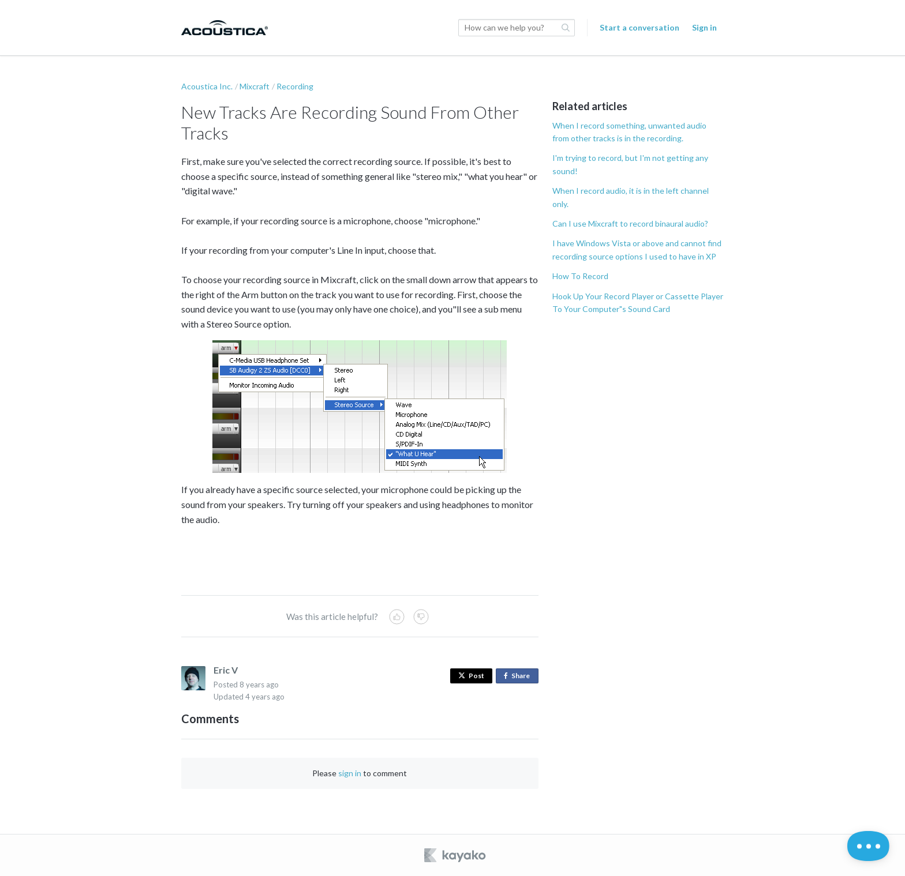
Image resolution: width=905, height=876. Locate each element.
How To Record (580, 276)
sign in (349, 773)
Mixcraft (255, 86)
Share (519, 676)
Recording (294, 86)
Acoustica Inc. (207, 86)
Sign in (704, 27)
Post (471, 675)
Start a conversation (639, 27)
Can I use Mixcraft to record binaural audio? (630, 223)
